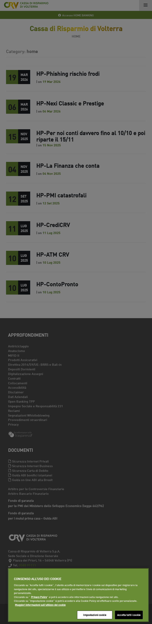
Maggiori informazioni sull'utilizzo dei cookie (40, 604)
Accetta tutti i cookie (129, 615)
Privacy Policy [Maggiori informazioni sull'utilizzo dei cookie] (39, 597)
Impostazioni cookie (94, 615)
